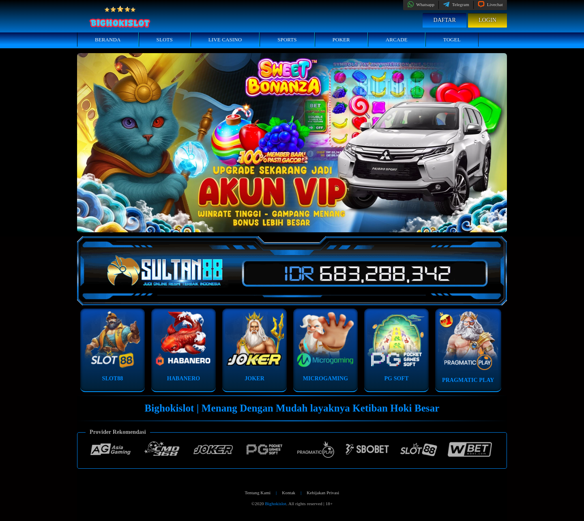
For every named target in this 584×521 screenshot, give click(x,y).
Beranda (108, 39)
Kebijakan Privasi (323, 492)
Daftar (444, 20)
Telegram (456, 4)
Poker (341, 39)
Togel (452, 39)
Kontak (288, 492)
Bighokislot (275, 503)
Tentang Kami (258, 492)
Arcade (397, 39)
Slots (165, 39)
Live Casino (225, 39)
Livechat (490, 4)
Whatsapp (420, 4)
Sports (287, 39)
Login (487, 20)
